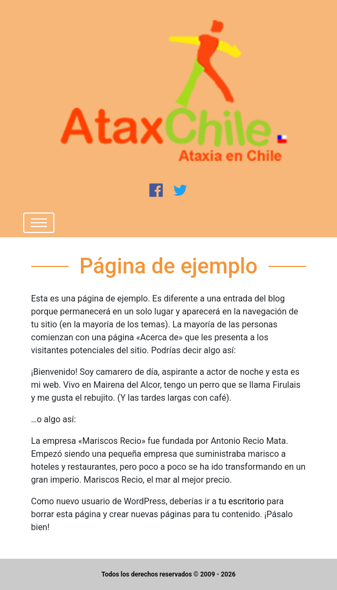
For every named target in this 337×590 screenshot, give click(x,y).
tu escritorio (242, 501)
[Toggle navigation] (38, 222)
